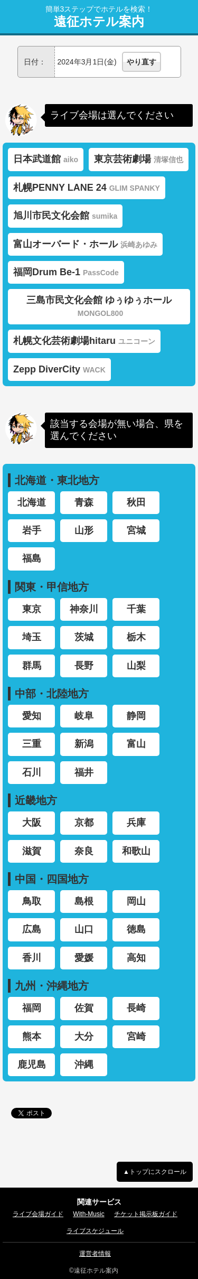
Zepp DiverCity (59, 369)
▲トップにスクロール (154, 1171)
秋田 (136, 502)
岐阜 (83, 716)
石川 (31, 772)
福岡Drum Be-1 (66, 272)
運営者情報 (95, 1253)
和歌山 (136, 851)
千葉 (136, 609)
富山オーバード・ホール (85, 244)
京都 (83, 822)
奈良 (83, 851)
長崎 (136, 1008)
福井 (83, 772)
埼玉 (31, 637)
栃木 (136, 637)
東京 (31, 609)
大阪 (31, 822)
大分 (83, 1036)
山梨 (136, 665)
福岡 (31, 1008)
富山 (136, 744)
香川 (31, 958)
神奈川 (84, 609)
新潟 (83, 744)
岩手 (31, 530)
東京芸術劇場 (138, 159)
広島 (31, 929)
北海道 (31, 502)
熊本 (31, 1036)
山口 (83, 929)
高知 (136, 958)
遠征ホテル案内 (99, 21)
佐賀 (83, 1008)
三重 (31, 744)
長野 (83, 665)
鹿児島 (31, 1064)
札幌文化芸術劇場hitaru (84, 340)
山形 (83, 530)
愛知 (31, 716)
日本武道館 (45, 159)
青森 (83, 502)
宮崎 (136, 1036)
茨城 (83, 637)
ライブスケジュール (95, 1231)
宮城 (136, 530)
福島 (31, 558)
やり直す (141, 62)
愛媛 (83, 958)
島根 (83, 901)
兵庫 (136, 822)
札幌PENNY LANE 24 (86, 187)
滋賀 (31, 851)
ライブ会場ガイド (38, 1214)
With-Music (88, 1214)
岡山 (136, 901)
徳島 (136, 929)
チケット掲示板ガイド (145, 1214)
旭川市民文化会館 (65, 215)
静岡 (136, 716)
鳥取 (31, 901)
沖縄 (83, 1064)
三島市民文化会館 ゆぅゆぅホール (99, 306)
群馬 (31, 665)
